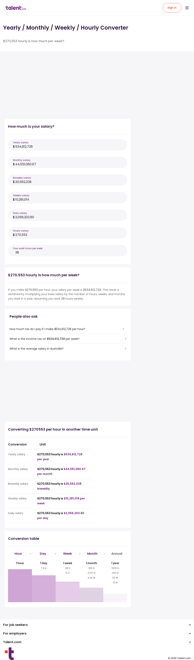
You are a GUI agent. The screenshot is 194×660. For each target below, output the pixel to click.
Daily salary (20, 213)
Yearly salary (20, 142)
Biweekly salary (22, 177)
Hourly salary (21, 230)
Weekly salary (21, 195)
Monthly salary (22, 160)
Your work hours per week (28, 248)
